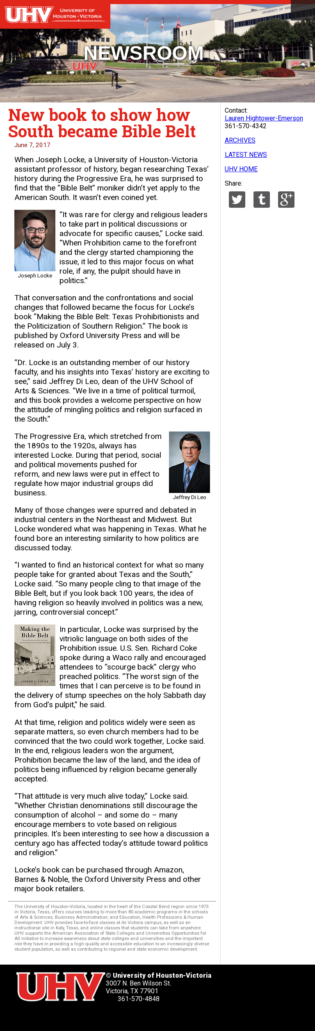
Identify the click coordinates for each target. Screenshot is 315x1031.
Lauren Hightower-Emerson (264, 118)
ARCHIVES (240, 140)
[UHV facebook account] (46, 1017)
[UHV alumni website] (130, 1017)
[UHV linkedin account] (67, 1017)
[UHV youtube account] (88, 1017)
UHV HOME (241, 169)
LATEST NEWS (246, 155)
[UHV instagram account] (109, 1017)
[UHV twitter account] (25, 1017)
